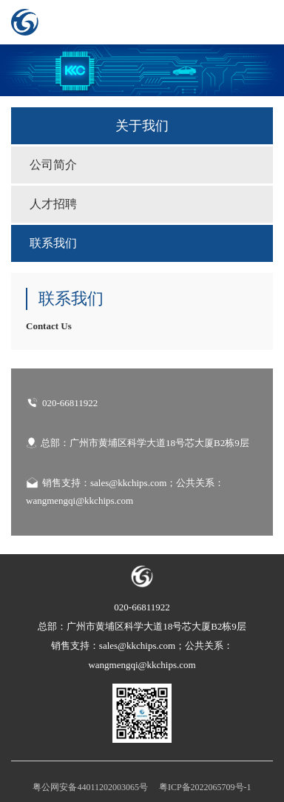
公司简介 (53, 164)
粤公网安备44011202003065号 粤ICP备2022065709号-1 (142, 787)
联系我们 (53, 243)
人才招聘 (53, 204)
